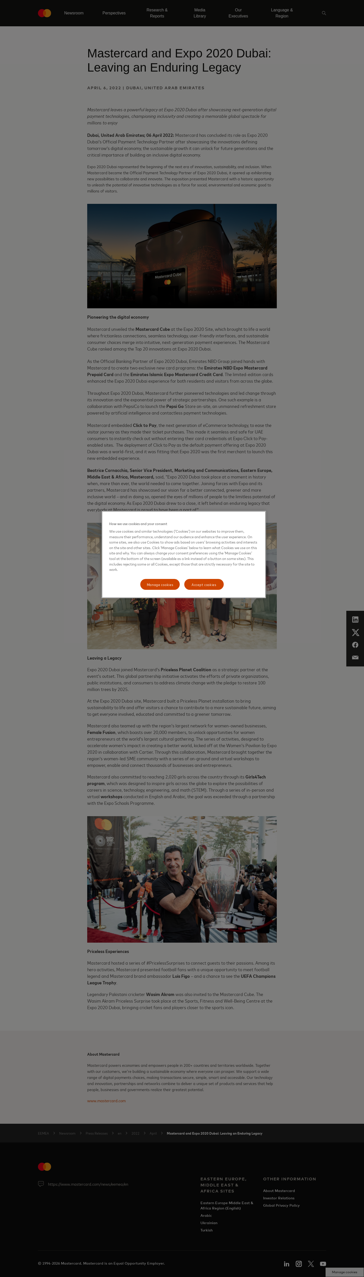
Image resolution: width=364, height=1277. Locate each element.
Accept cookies (204, 584)
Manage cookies (160, 584)
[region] (184, 554)
